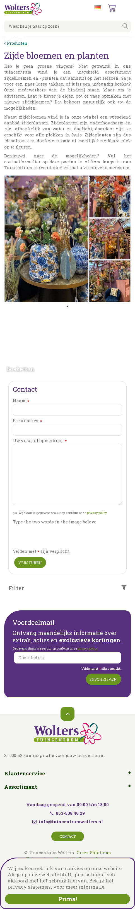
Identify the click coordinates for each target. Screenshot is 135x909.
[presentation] (55, 536)
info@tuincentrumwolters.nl (71, 821)
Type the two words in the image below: (54, 522)
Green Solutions (94, 852)
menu (126, 8)
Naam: (21, 401)
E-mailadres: (27, 421)
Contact (68, 836)
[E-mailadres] (67, 658)
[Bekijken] (112, 8)
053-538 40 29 (67, 813)
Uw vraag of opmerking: (40, 440)
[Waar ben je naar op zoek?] (67, 26)
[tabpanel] (67, 238)
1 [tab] (67, 306)
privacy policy (97, 513)
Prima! (67, 899)
